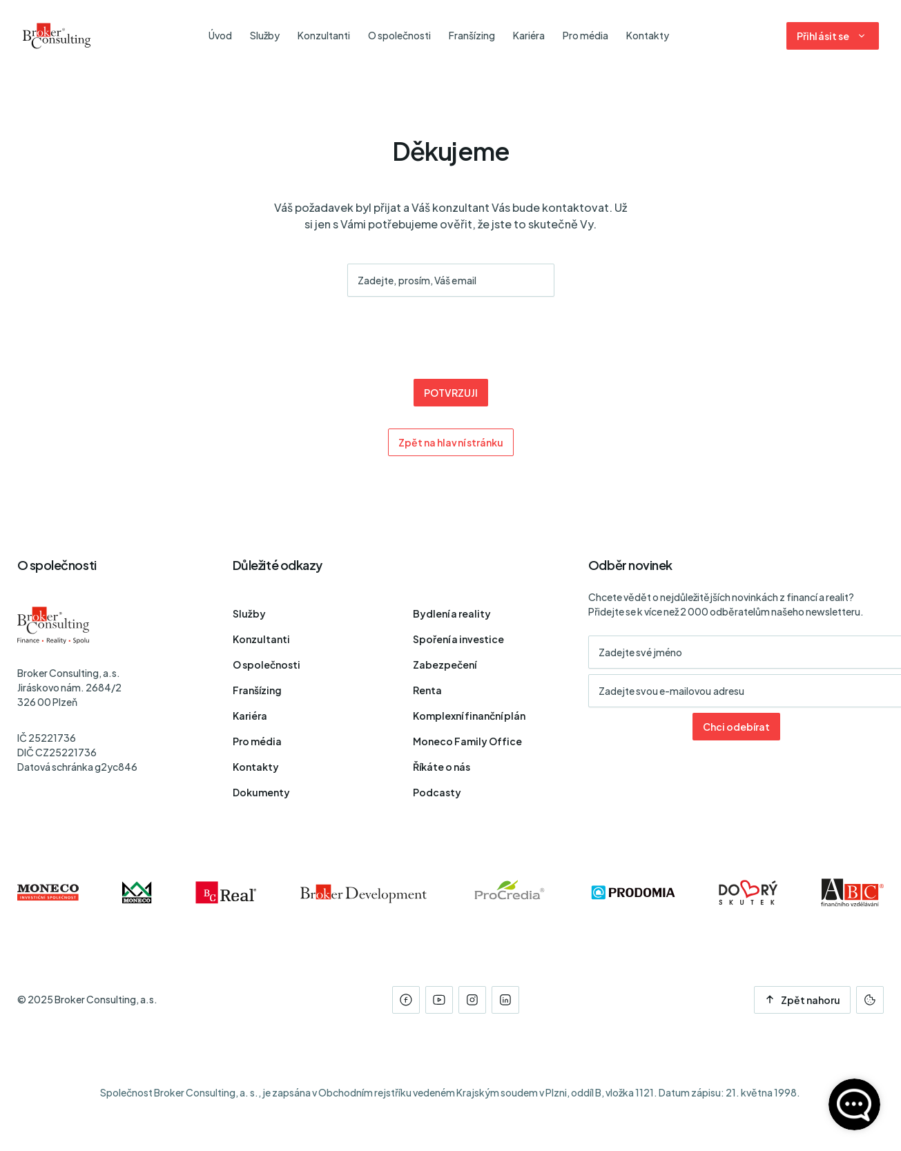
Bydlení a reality (452, 613)
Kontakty (256, 766)
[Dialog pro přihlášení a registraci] (832, 36)
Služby (249, 613)
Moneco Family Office (467, 741)
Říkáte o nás (441, 766)
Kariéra (250, 715)
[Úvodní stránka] (56, 36)
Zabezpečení (444, 664)
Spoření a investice (458, 639)
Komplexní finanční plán (469, 715)
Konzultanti (261, 639)
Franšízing (257, 690)
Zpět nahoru (802, 1000)
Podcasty (437, 792)
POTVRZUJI (450, 392)
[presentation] (451, 339)
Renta (427, 690)
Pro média (257, 741)
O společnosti (266, 664)
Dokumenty (261, 792)
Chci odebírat (736, 726)
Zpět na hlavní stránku (450, 442)
